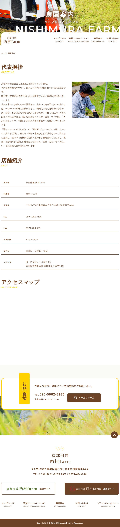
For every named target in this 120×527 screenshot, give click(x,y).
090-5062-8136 (50, 400)
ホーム (3, 53)
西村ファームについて (78, 40)
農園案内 (98, 40)
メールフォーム (87, 403)
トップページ (60, 40)
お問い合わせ (113, 40)
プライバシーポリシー (108, 505)
